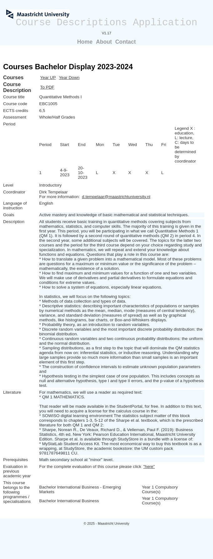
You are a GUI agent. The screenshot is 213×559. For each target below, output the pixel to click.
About (104, 42)
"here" (149, 466)
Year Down (69, 77)
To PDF (47, 87)
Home (84, 42)
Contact (125, 42)
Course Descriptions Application (106, 22)
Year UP (48, 77)
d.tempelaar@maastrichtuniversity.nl (116, 196)
